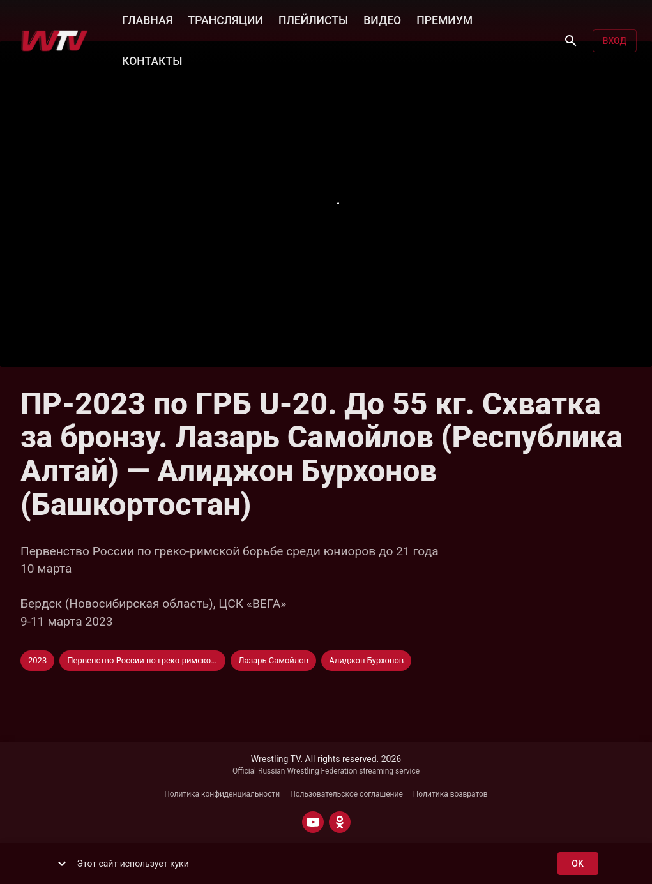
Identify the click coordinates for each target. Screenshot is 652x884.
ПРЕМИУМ (444, 19)
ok (577, 864)
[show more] (62, 863)
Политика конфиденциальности (222, 794)
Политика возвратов (450, 794)
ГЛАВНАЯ (147, 19)
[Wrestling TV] (54, 41)
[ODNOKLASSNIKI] (340, 822)
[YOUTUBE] (313, 822)
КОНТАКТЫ (152, 60)
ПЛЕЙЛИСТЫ (313, 19)
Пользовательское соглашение (346, 794)
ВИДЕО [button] (382, 19)
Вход (614, 41)
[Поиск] (571, 41)
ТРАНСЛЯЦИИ (225, 19)
